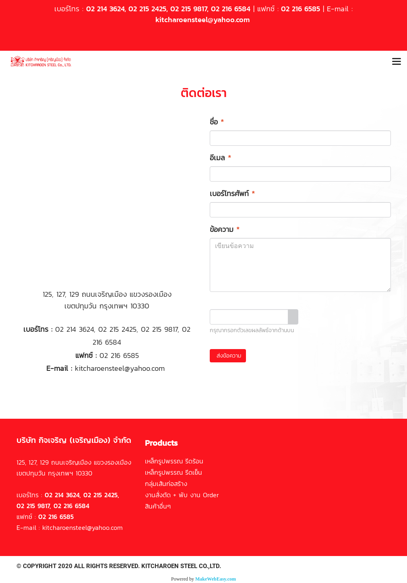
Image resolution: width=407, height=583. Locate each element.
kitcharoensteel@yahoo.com (202, 19)
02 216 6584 (230, 8)
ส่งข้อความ (228, 355)
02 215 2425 (147, 8)
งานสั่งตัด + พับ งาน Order (182, 495)
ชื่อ (217, 121)
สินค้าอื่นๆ (158, 506)
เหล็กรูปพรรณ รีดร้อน (174, 461)
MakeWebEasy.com (215, 579)
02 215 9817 (188, 8)
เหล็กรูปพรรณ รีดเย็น (173, 472)
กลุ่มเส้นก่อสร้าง (166, 483)
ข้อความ (225, 229)
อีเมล (220, 157)
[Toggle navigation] (396, 62)
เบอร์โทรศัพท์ (232, 193)
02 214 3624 (105, 8)
